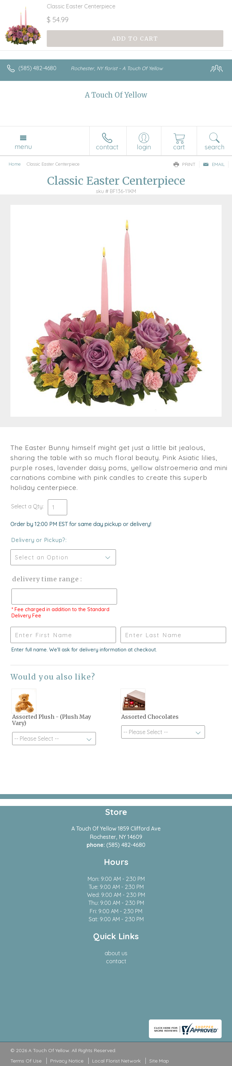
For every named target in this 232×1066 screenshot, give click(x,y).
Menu (23, 146)
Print (184, 164)
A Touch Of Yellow (116, 95)
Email (214, 164)
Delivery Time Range (45, 579)
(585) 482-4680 (37, 68)
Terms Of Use (26, 1061)
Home (15, 164)
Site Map (159, 1061)
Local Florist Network (116, 1061)
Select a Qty (27, 506)
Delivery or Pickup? (38, 539)
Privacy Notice (66, 1061)
